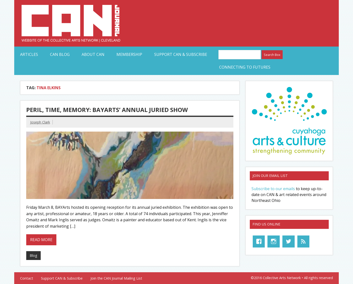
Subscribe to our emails (273, 188)
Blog (33, 255)
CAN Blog (60, 54)
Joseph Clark (40, 122)
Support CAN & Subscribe (180, 54)
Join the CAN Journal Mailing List (116, 278)
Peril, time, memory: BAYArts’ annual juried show (107, 110)
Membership (129, 54)
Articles (29, 54)
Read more (41, 239)
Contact (26, 278)
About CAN (93, 54)
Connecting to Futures (244, 67)
